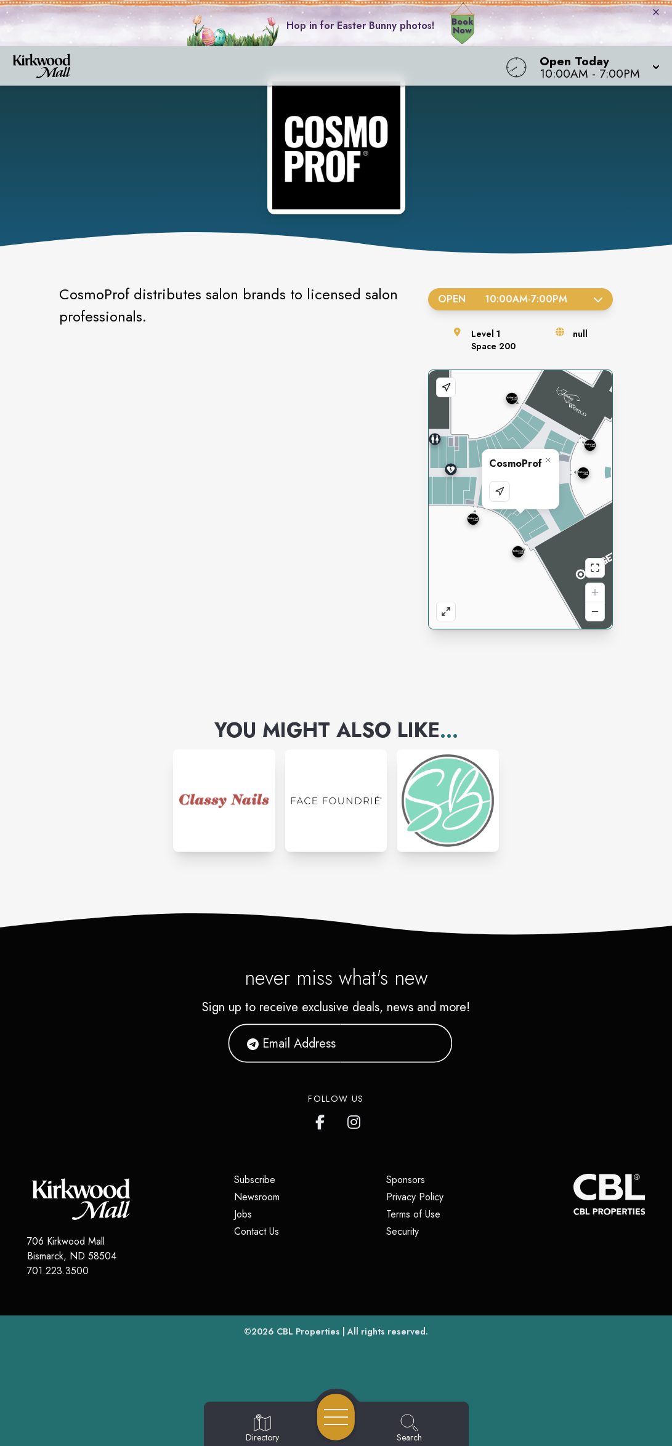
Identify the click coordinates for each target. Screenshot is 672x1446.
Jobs (243, 1214)
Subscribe (254, 1180)
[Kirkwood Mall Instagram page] (355, 1119)
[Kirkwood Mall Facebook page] (323, 1119)
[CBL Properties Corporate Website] (573, 1194)
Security (402, 1231)
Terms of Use (413, 1214)
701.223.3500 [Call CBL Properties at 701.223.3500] (58, 1271)
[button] (596, 66)
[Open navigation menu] (336, 1417)
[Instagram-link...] (224, 800)
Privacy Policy (414, 1197)
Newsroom (257, 1197)
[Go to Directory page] (262, 1429)
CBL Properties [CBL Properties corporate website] (308, 1331)
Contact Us (256, 1231)
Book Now (462, 25)
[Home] (254, 66)
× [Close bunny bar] (656, 12)
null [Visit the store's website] (580, 334)
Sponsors (405, 1180)
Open (520, 299)
